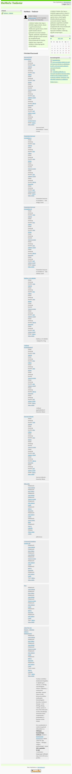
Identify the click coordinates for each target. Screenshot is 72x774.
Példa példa (27, 484)
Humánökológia (56, 60)
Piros (25, 585)
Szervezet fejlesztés (28, 416)
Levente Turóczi (32, 120)
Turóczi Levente (32, 18)
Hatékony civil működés (30, 278)
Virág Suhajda (31, 487)
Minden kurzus (54, 82)
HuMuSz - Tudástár (8, 13)
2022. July (60, 38)
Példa (53, 69)
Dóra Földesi (31, 491)
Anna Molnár (31, 495)
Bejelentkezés (67, 2)
